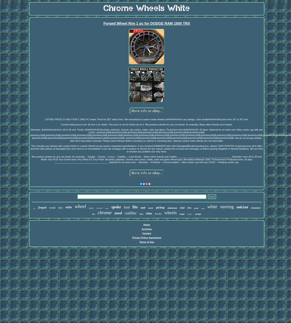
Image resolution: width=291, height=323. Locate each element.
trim (189, 208)
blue (60, 207)
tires (141, 214)
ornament (255, 208)
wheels (170, 212)
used (118, 213)
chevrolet (99, 208)
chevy (203, 208)
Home (146, 224)
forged (42, 207)
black (107, 208)
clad (182, 207)
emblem (242, 207)
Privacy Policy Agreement (146, 237)
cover (150, 208)
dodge (182, 214)
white (212, 206)
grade (196, 208)
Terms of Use (146, 242)
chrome (105, 212)
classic (189, 214)
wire (69, 207)
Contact (146, 233)
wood (52, 207)
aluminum (172, 208)
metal (91, 208)
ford (127, 207)
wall (143, 207)
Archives (147, 229)
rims (149, 213)
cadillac (131, 213)
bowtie (158, 213)
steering (227, 206)
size (34, 208)
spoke (116, 207)
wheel (80, 206)
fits (135, 207)
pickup (160, 207)
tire (93, 214)
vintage (198, 214)
